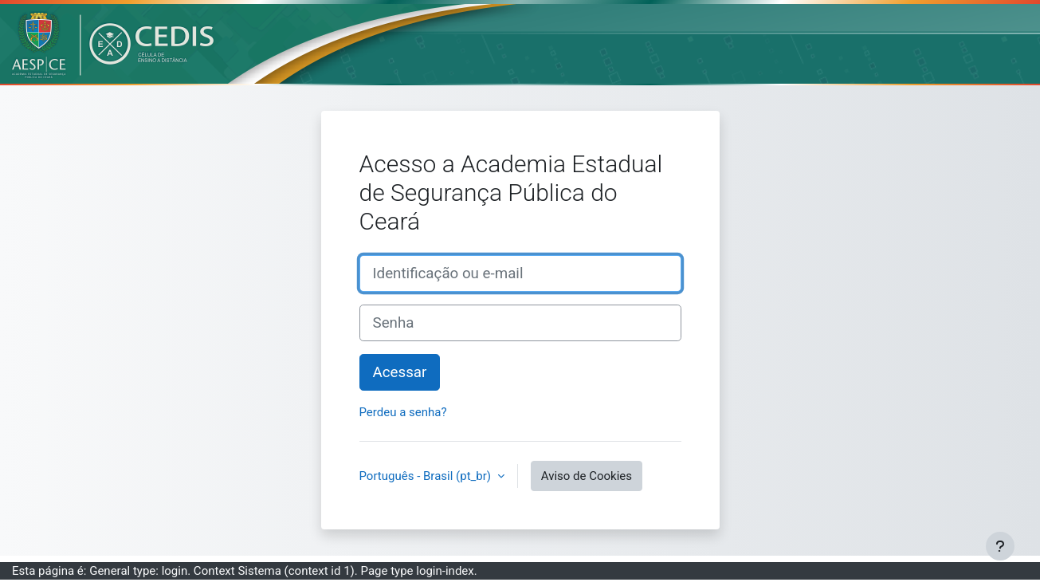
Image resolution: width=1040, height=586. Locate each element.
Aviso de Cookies (586, 476)
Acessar (400, 372)
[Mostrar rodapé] (1000, 546)
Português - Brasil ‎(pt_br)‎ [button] (426, 476)
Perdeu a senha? (403, 412)
